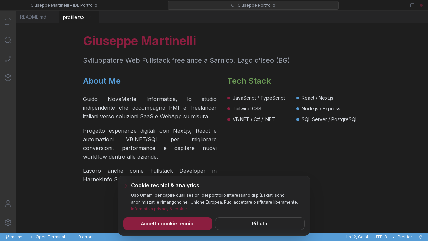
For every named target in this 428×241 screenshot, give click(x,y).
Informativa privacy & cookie (159, 208)
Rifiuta (260, 223)
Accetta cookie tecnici (168, 223)
